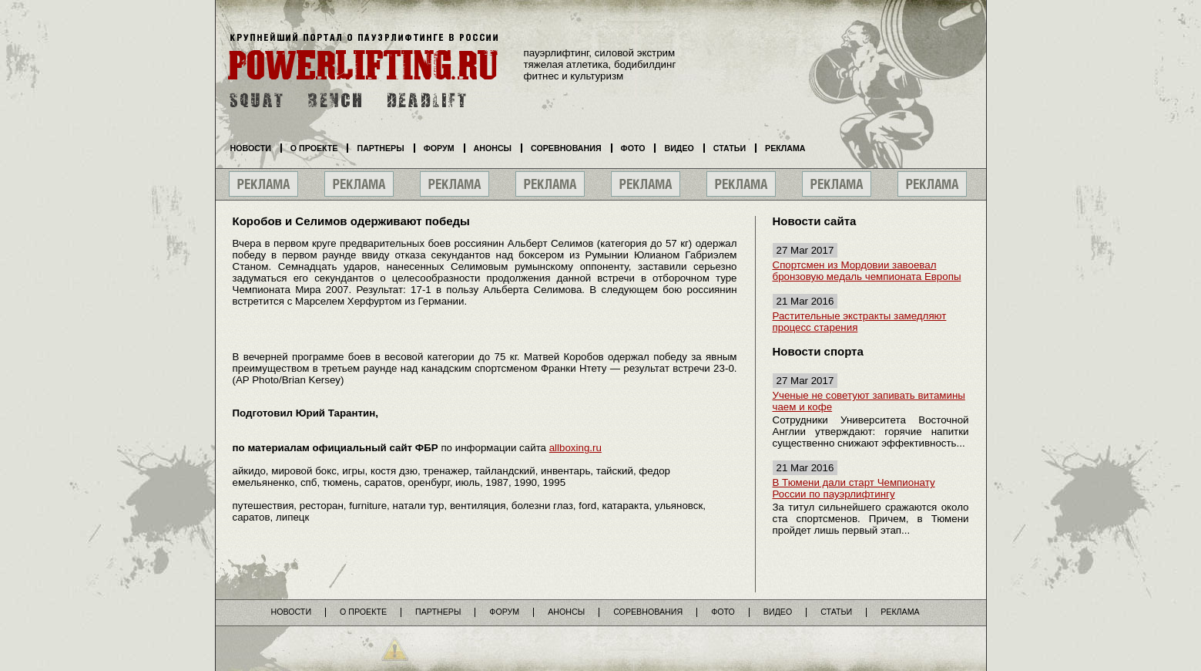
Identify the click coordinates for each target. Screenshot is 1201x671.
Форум (439, 148)
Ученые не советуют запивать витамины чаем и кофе (869, 401)
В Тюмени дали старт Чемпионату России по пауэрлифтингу (854, 488)
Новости (250, 148)
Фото (633, 148)
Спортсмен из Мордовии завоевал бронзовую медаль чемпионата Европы (867, 270)
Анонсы (493, 148)
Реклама (785, 148)
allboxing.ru (575, 448)
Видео (678, 148)
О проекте (314, 148)
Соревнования (566, 148)
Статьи (729, 148)
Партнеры (380, 148)
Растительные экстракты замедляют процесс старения (860, 321)
